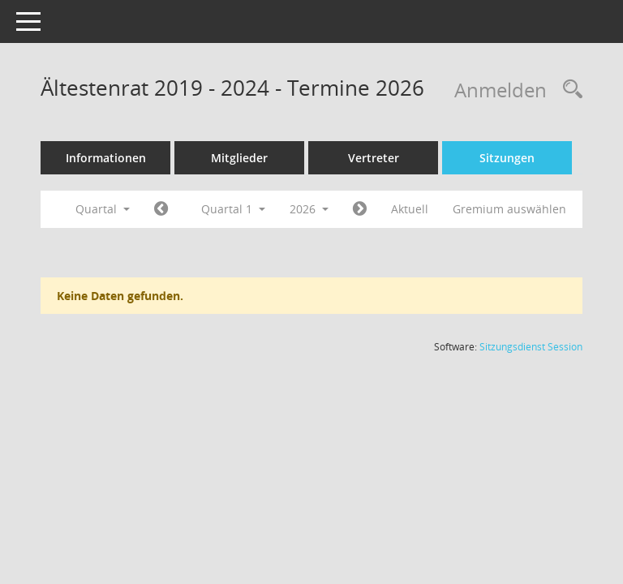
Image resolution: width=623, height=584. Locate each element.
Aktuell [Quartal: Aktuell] (409, 209)
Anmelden (500, 89)
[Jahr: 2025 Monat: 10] (161, 209)
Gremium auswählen (509, 209)
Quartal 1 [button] (233, 209)
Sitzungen (507, 157)
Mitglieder (239, 157)
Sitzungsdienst (530, 347)
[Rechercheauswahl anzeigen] (568, 89)
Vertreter (373, 157)
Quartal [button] (102, 209)
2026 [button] (309, 209)
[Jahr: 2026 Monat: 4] (360, 209)
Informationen (106, 157)
